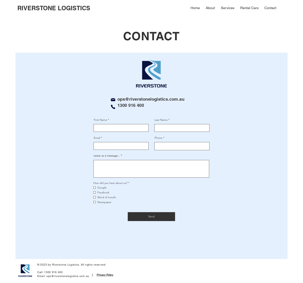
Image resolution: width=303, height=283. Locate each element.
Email (97, 137)
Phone (158, 137)
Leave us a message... (107, 155)
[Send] (151, 216)
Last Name (161, 119)
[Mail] (113, 99)
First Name (100, 119)
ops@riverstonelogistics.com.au (150, 99)
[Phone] (113, 106)
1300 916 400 (130, 105)
